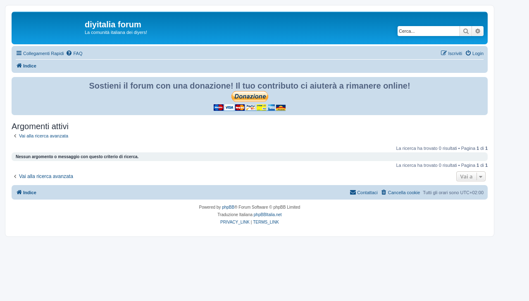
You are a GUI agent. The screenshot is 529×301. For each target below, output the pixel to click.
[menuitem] (74, 53)
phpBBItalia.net (268, 214)
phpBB (228, 207)
